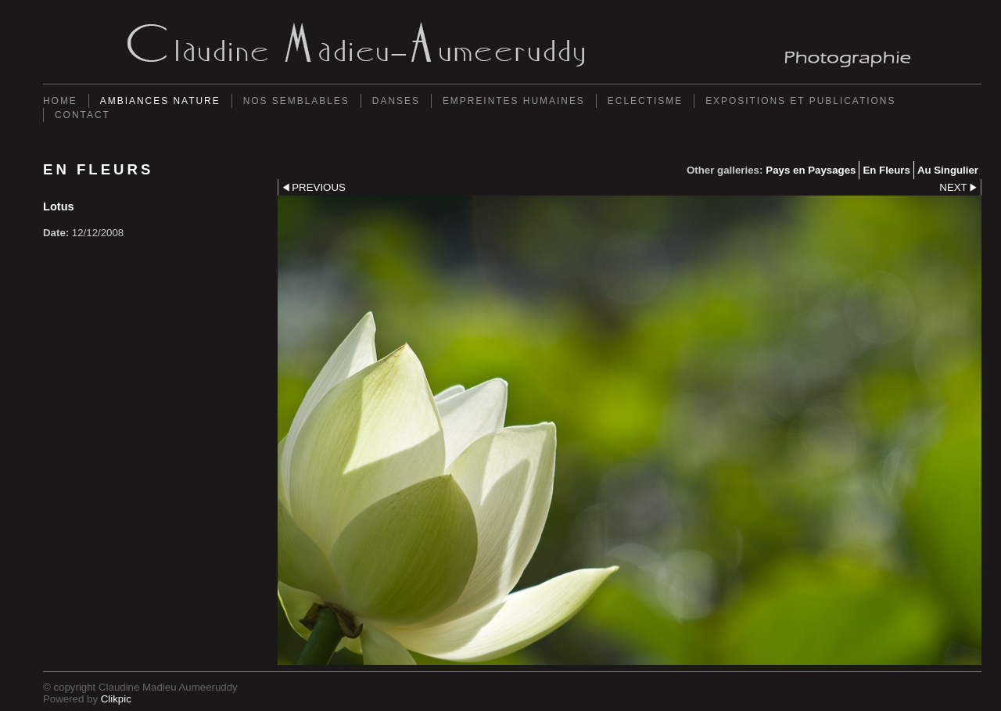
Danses (396, 100)
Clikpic (116, 699)
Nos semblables (296, 100)
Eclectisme (645, 100)
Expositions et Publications (800, 100)
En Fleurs (886, 170)
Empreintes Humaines (514, 100)
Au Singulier (947, 170)
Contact (82, 115)
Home (60, 100)
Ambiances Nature (160, 100)
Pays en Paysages (811, 170)
